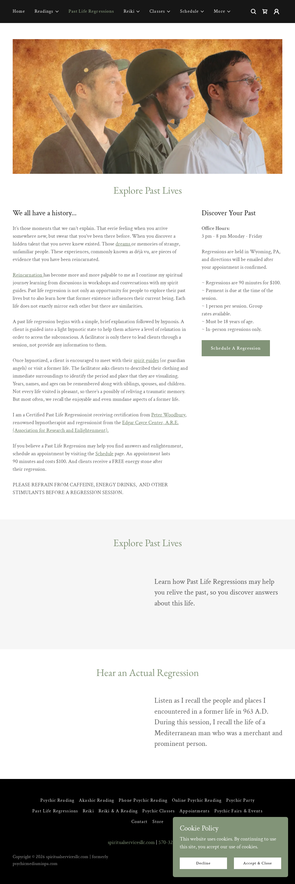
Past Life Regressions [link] (91, 11)
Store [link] (158, 822)
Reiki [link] (88, 811)
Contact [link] (139, 822)
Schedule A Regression (236, 348)
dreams (123, 244)
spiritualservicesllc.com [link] (131, 842)
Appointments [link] (194, 811)
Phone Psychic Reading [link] (143, 800)
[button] (47, 11)
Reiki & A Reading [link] (118, 811)
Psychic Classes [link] (158, 811)
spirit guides (146, 360)
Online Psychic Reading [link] (197, 800)
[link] (265, 11)
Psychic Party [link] (240, 800)
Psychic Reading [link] (57, 800)
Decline (203, 863)
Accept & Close (257, 863)
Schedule (104, 453)
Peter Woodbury (168, 414)
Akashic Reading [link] (96, 800)
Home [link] (19, 11)
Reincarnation (28, 275)
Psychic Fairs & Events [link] (238, 811)
